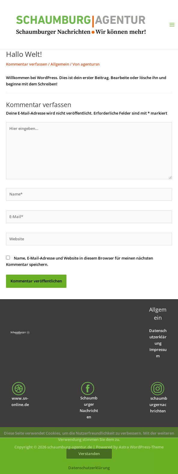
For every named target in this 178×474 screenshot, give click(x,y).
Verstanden (89, 453)
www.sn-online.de (20, 397)
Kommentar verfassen (26, 64)
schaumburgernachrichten (158, 405)
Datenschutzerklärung (158, 337)
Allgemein (60, 64)
